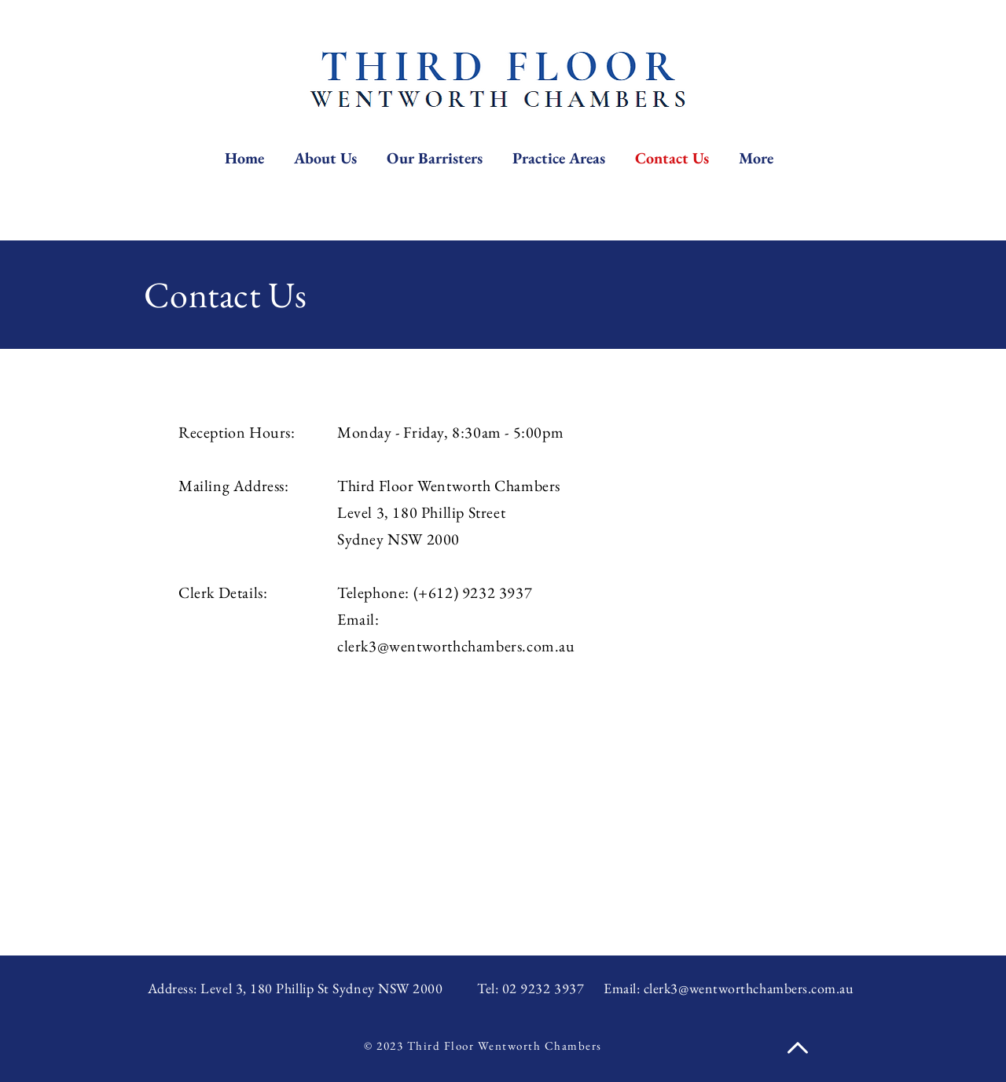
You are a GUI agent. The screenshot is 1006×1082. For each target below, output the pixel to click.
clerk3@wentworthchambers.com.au (456, 646)
